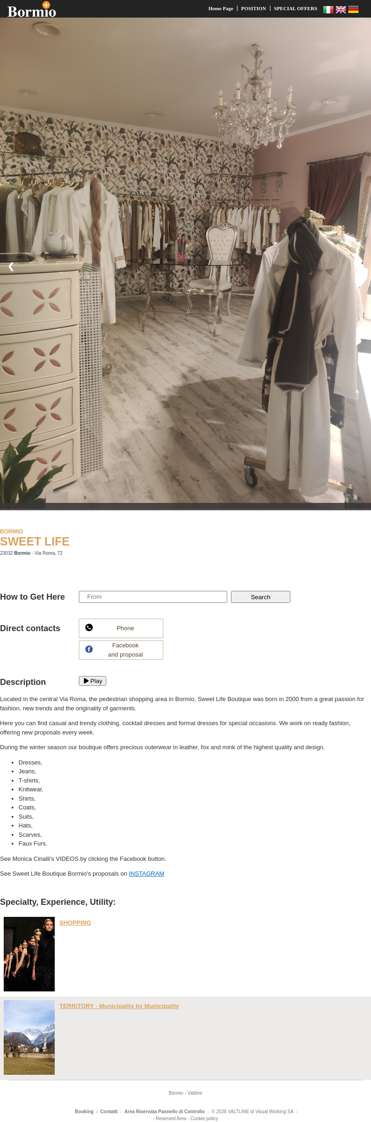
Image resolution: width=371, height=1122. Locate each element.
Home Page (221, 8)
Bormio (176, 1093)
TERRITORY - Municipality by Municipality (119, 1006)
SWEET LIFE (35, 541)
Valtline (194, 1093)
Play (92, 680)
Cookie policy (204, 1118)
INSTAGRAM (146, 873)
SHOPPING (75, 922)
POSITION (253, 8)
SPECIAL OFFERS (295, 8)
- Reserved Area (169, 1118)
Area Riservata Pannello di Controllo (164, 1111)
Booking (84, 1111)
